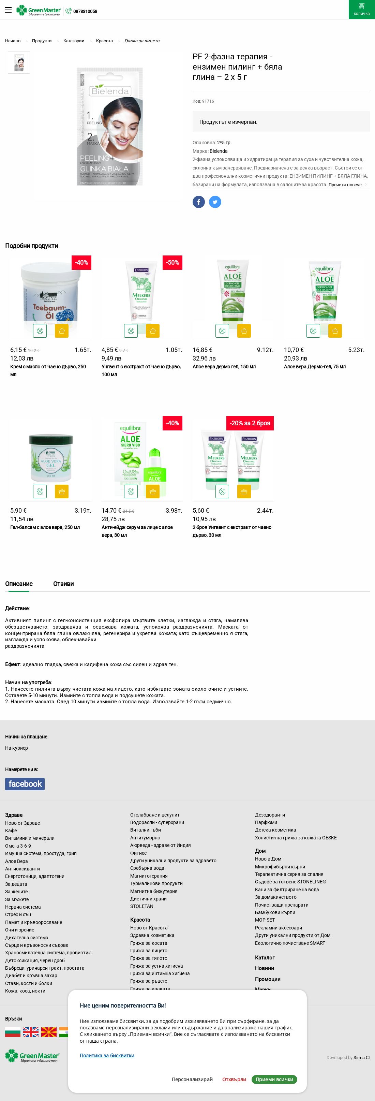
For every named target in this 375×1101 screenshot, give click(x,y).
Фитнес (138, 853)
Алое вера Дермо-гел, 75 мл (315, 366)
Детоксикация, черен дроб (35, 960)
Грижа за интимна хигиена (160, 973)
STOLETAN (141, 906)
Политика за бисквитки (107, 1055)
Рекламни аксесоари (278, 927)
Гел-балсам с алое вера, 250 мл (45, 527)
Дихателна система (26, 937)
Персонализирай (192, 1079)
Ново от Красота (149, 927)
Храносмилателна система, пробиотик (48, 952)
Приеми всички (274, 1079)
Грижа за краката (150, 989)
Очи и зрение (19, 930)
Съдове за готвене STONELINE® (290, 881)
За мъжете (17, 899)
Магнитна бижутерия (154, 891)
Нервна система (23, 907)
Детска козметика (275, 830)
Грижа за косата (148, 943)
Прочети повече (348, 184)
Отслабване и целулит (155, 815)
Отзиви (63, 583)
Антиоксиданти (22, 868)
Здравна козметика (152, 935)
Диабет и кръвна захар (31, 975)
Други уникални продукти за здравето (173, 860)
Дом (260, 851)
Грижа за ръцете (148, 981)
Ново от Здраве (22, 823)
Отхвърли (234, 1079)
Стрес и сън (18, 914)
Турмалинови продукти (156, 883)
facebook (25, 784)
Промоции (268, 979)
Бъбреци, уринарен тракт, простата (45, 968)
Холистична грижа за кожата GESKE (296, 837)
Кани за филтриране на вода (287, 889)
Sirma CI (362, 1057)
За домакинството (276, 897)
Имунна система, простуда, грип (41, 853)
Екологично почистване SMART (290, 943)
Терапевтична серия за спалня (289, 874)
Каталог (264, 958)
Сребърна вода (147, 868)
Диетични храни (148, 898)
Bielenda (219, 151)
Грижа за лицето (148, 950)
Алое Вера (16, 861)
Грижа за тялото (148, 958)
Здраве (13, 815)
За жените (16, 891)
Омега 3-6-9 (18, 846)
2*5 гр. (224, 142)
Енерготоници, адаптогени (34, 876)
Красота (140, 920)
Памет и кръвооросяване (33, 922)
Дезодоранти (270, 815)
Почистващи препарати (282, 905)
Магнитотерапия (149, 876)
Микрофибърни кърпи (280, 866)
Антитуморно (145, 837)
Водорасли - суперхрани (157, 822)
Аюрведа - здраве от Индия (160, 845)
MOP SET (265, 920)
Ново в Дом (268, 859)
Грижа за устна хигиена (156, 966)
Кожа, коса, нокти (25, 991)
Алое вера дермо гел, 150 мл (224, 366)
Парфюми (266, 822)
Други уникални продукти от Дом (292, 935)
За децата (16, 884)
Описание (19, 583)
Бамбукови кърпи (275, 912)
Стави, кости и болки (28, 983)
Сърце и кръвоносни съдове (36, 945)
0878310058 (85, 11)
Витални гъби (145, 830)
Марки (263, 990)
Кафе (11, 830)
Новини (264, 968)
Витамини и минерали (30, 838)
